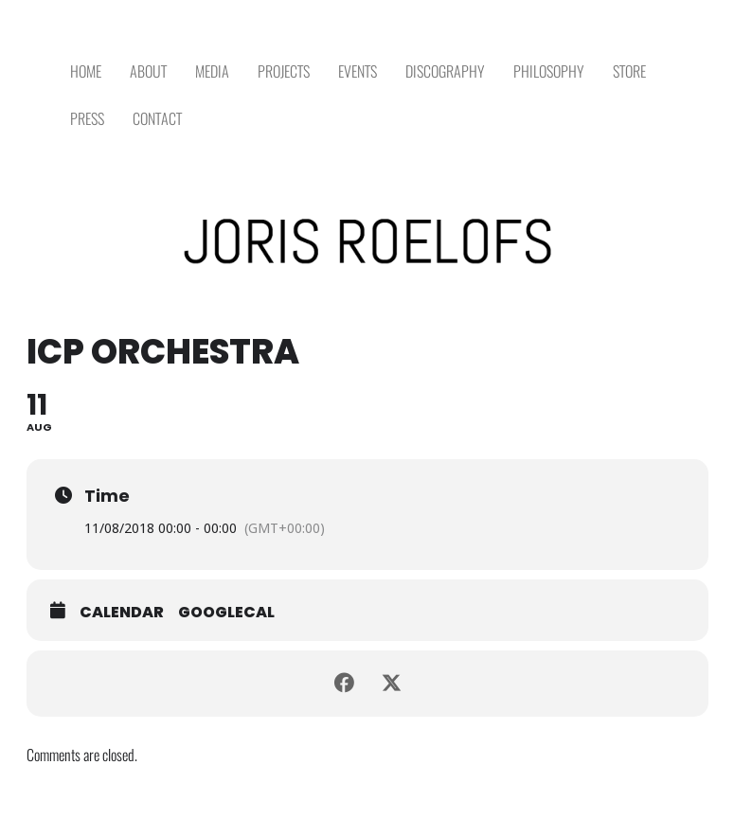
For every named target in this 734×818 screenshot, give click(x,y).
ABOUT (148, 71)
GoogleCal (226, 612)
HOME (85, 71)
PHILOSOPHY (548, 71)
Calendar (122, 612)
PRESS (87, 119)
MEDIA (212, 71)
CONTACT (157, 119)
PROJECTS (284, 71)
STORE (629, 71)
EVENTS (357, 71)
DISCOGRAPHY (445, 71)
